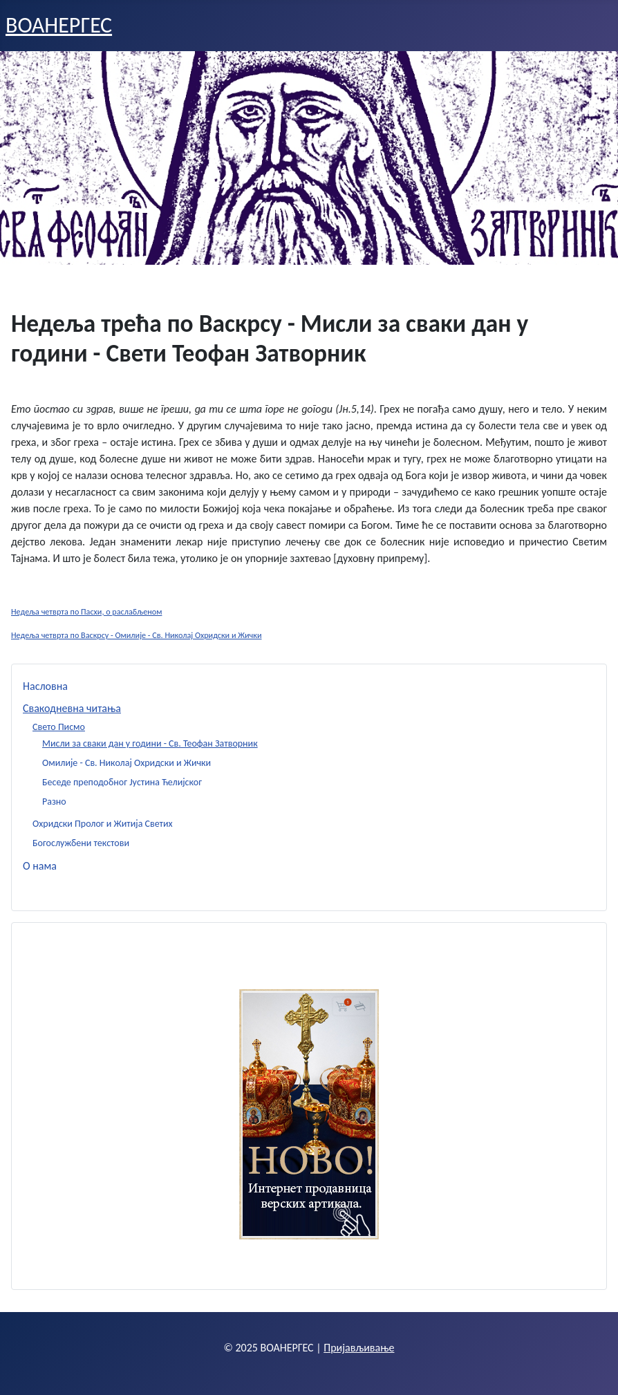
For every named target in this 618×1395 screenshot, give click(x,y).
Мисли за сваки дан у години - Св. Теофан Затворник (150, 743)
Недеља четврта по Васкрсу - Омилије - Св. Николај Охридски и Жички (136, 635)
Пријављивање (359, 1347)
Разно (54, 801)
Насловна (45, 686)
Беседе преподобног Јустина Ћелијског (122, 782)
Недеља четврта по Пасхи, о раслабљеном (86, 611)
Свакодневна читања (72, 708)
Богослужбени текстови (80, 843)
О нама (40, 865)
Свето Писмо (58, 727)
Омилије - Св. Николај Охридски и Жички (126, 763)
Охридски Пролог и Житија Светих (102, 824)
